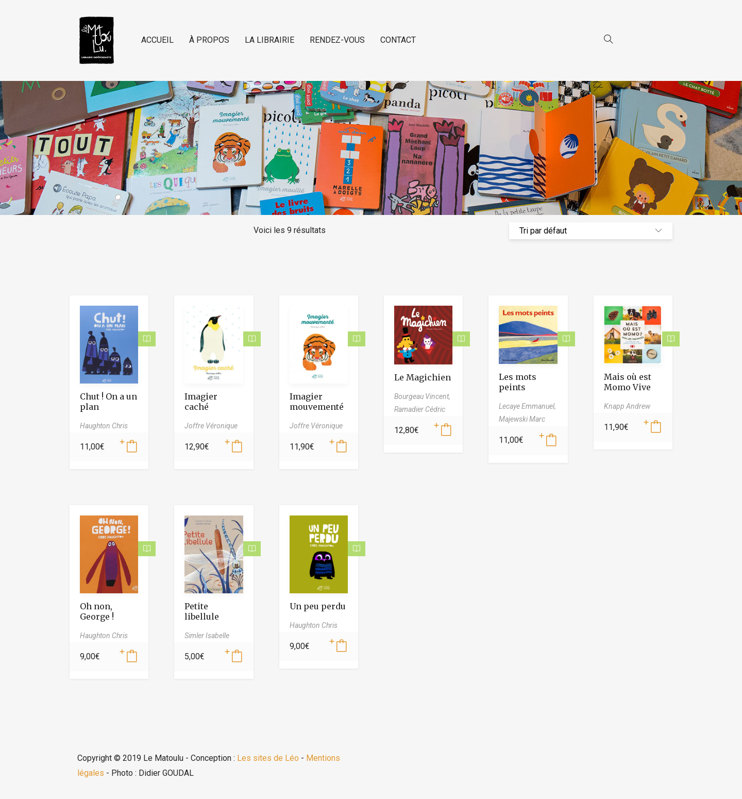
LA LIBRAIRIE (269, 40)
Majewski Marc (522, 419)
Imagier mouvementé (317, 401)
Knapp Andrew (627, 406)
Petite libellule (201, 611)
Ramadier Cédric (419, 409)
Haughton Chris (104, 426)
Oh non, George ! (97, 611)
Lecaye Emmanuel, (527, 406)
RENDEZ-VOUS (337, 40)
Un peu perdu (318, 606)
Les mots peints (517, 382)
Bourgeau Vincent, (422, 396)
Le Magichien (422, 377)
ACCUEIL (157, 40)
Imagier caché (200, 401)
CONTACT (398, 40)
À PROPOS (209, 40)
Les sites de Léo (268, 758)
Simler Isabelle (206, 635)
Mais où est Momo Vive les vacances (630, 387)
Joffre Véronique (211, 426)
